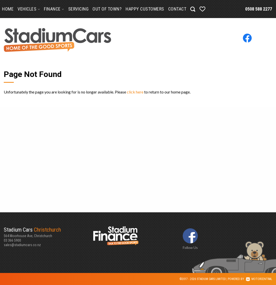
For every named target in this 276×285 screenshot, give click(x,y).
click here (135, 91)
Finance (54, 9)
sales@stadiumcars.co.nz (22, 245)
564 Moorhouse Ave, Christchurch (48, 232)
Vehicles (29, 9)
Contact (177, 9)
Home (8, 9)
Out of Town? (107, 9)
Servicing (78, 9)
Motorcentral (259, 279)
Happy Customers (145, 9)
